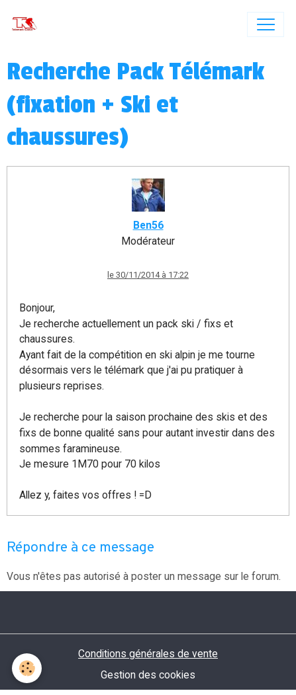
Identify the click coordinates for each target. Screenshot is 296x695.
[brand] (27, 24)
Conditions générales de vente (148, 653)
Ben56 (148, 225)
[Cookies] (27, 668)
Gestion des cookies (148, 675)
